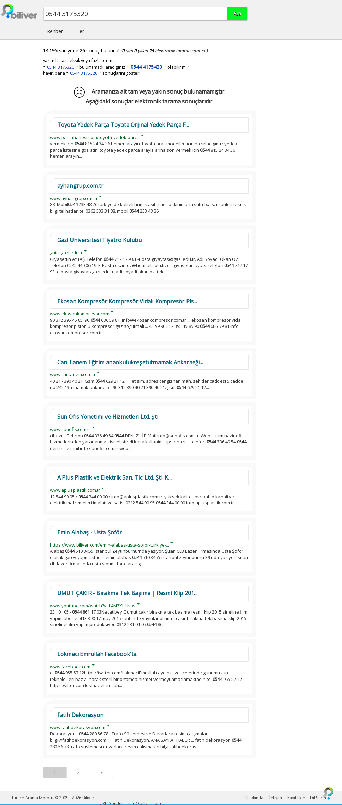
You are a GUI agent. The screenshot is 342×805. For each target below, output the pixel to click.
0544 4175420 (146, 67)
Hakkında (254, 798)
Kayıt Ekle (296, 798)
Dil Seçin (318, 798)
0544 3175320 (60, 67)
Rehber (55, 31)
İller (80, 31)
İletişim (275, 798)
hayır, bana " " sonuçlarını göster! (91, 73)
